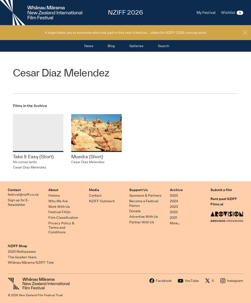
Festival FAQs (59, 212)
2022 (174, 212)
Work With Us (59, 206)
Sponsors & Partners (145, 195)
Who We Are (58, 201)
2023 (174, 206)
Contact (14, 190)
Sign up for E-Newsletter (18, 202)
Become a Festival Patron (143, 203)
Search (163, 46)
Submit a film (221, 190)
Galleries (136, 46)
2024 (174, 201)
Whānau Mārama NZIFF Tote (31, 262)
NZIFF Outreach (102, 201)
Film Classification (63, 217)
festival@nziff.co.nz (23, 194)
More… (175, 223)
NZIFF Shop (17, 246)
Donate (135, 211)
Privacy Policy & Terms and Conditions (61, 227)
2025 (174, 195)
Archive (176, 190)
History (54, 195)
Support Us (138, 190)
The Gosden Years (22, 257)
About (53, 190)
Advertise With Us (143, 216)
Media (94, 190)
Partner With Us (141, 222)
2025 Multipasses (22, 251)
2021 (173, 217)
